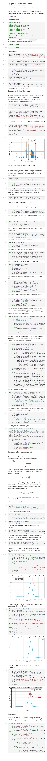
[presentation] (35, 457)
